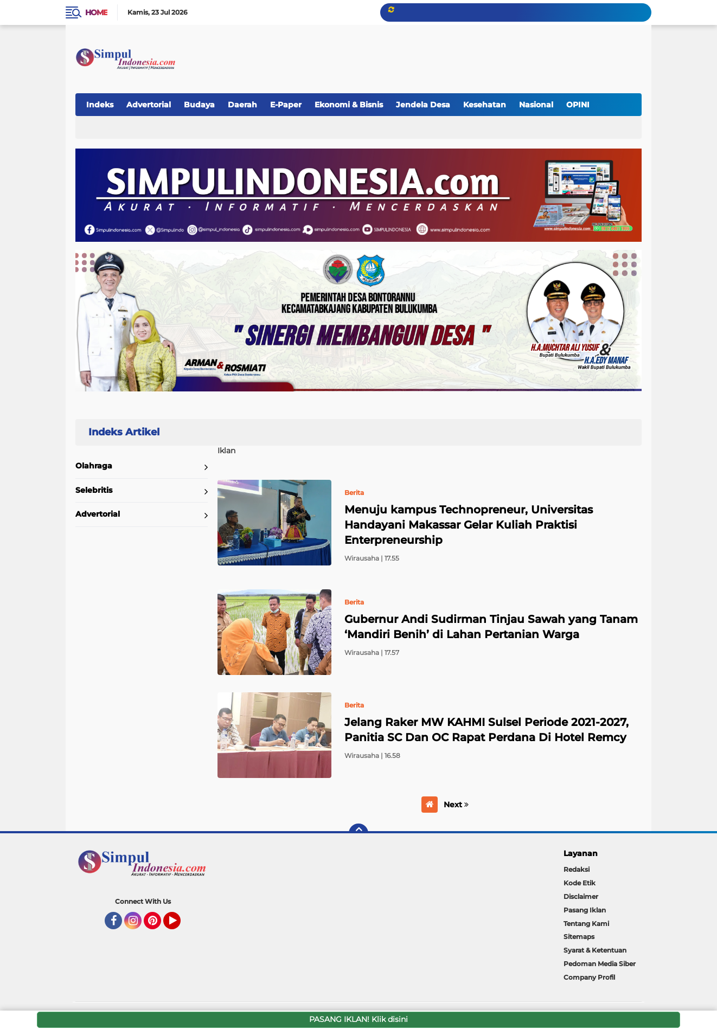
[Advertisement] (442, 54)
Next (456, 804)
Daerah (242, 105)
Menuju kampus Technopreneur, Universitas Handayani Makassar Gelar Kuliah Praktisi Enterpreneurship (468, 524)
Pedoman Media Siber (600, 964)
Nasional (536, 105)
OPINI (578, 105)
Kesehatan (484, 105)
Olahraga (93, 466)
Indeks (99, 105)
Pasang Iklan (585, 910)
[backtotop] (358, 833)
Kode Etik (580, 883)
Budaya (199, 105)
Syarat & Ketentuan (595, 950)
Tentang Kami (586, 923)
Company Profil (589, 977)
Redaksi (577, 869)
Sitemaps (579, 936)
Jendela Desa (423, 105)
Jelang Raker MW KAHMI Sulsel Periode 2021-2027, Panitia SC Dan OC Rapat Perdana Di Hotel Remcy (486, 730)
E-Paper (286, 105)
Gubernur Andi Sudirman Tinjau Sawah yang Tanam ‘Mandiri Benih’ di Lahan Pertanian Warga (491, 627)
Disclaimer (581, 896)
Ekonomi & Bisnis (349, 105)
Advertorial (148, 105)
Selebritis (93, 490)
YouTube (179, 925)
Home (96, 12)
